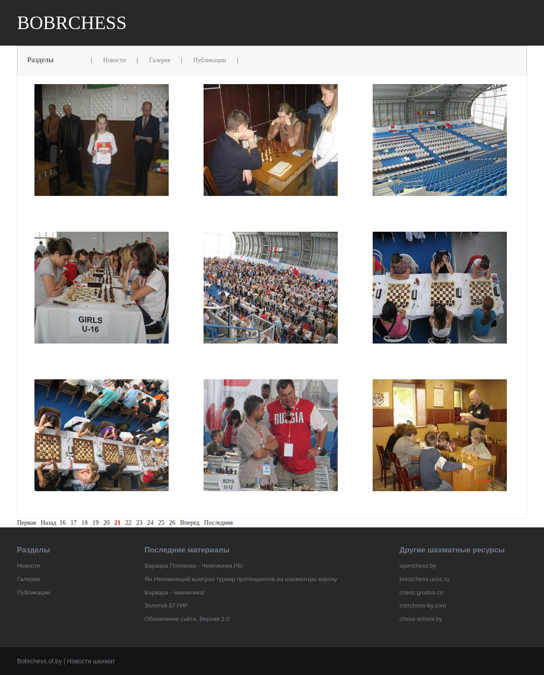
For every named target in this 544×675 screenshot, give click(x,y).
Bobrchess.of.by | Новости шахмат (66, 661)
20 (106, 522)
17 (74, 522)
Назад (48, 522)
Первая (26, 522)
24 (150, 522)
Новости (114, 60)
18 (84, 522)
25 (161, 522)
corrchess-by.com (423, 605)
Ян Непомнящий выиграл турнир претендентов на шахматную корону (240, 579)
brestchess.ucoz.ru (425, 579)
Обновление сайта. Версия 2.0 (187, 619)
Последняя (218, 522)
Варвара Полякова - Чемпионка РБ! (193, 565)
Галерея (159, 60)
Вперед (190, 522)
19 (96, 522)
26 (172, 522)
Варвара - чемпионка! (174, 592)
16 (63, 522)
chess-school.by (421, 619)
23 (139, 522)
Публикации (209, 60)
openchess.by (418, 565)
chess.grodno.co (421, 592)
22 (128, 522)
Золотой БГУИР (166, 605)
